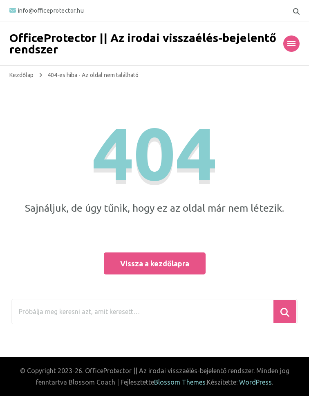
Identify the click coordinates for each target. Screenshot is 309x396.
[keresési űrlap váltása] (296, 11)
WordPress (255, 382)
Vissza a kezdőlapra (154, 263)
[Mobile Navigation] (291, 43)
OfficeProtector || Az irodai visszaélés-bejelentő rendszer (142, 43)
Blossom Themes (180, 382)
